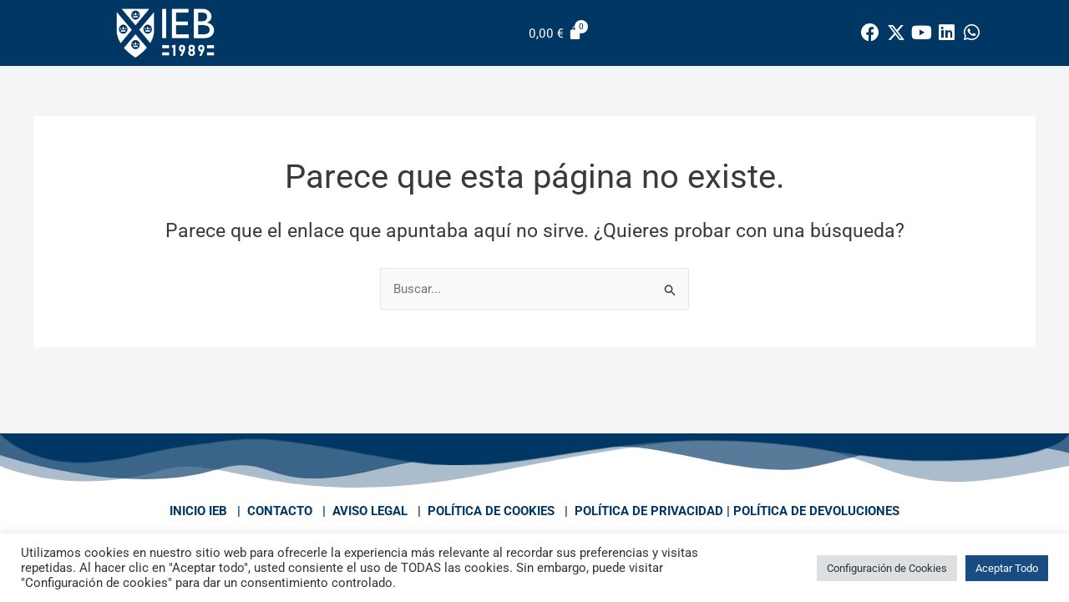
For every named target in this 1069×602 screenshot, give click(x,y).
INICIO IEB (198, 511)
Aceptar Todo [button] (1006, 568)
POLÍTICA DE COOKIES (491, 511)
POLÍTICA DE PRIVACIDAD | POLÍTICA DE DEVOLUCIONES (737, 511)
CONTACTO (279, 511)
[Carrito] (555, 33)
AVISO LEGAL (370, 511)
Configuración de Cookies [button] (887, 568)
